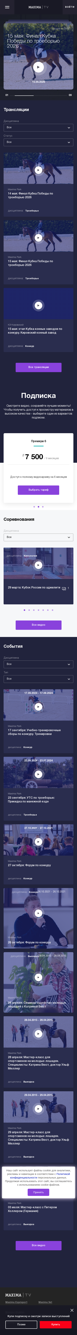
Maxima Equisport (16, 1302)
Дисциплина (11, 121)
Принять (38, 1192)
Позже (21, 1325)
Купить (55, 1325)
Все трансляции (38, 367)
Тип (6, 673)
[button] (34, 506)
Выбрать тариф (39, 490)
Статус (8, 136)
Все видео (38, 625)
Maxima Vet (45, 1302)
